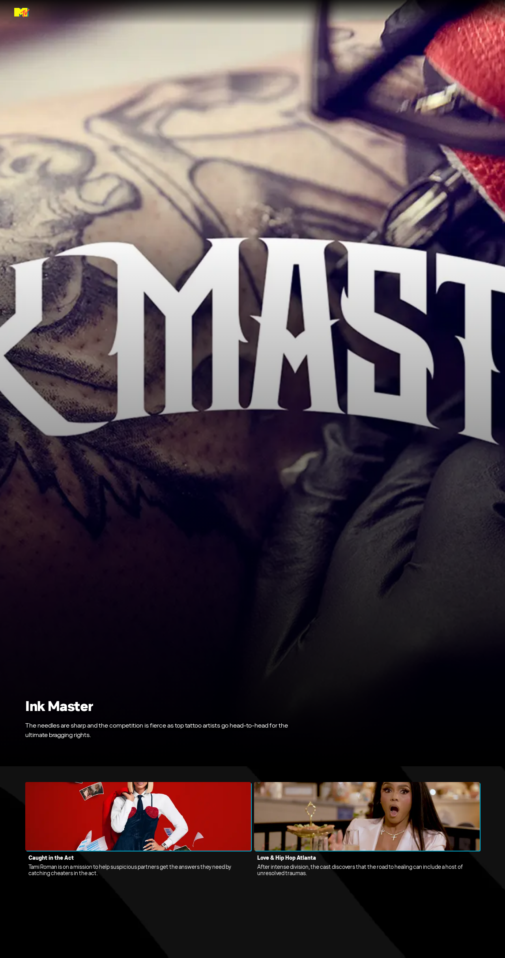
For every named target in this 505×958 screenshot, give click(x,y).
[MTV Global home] (22, 12)
